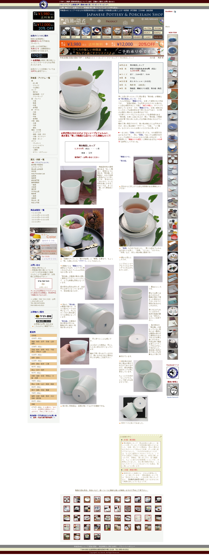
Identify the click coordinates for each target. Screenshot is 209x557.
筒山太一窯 (35, 200)
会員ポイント (77, 8)
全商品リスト (90, 58)
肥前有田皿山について (79, 1)
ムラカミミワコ (37, 167)
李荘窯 (33, 171)
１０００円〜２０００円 (40, 215)
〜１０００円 (36, 213)
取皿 (34, 103)
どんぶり (36, 85)
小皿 (34, 101)
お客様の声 (75, 4)
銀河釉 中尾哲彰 (37, 165)
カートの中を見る (110, 8)
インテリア (37, 132)
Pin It (167, 27)
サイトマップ (65, 4)
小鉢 (34, 112)
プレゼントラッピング (100, 4)
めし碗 (35, 83)
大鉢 (34, 125)
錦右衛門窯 (35, 180)
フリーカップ (112, 58)
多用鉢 (35, 119)
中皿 (34, 105)
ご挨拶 (67, 1)
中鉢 (34, 116)
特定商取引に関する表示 (108, 546)
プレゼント (37, 143)
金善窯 (33, 176)
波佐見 (141, 85)
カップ (100, 58)
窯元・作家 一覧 (37, 159)
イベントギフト (38, 145)
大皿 (34, 123)
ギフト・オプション (40, 152)
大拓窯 (33, 187)
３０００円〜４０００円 (40, 220)
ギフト (33, 141)
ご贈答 (35, 150)
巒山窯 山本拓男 (37, 169)
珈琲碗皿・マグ (38, 94)
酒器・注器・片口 (39, 134)
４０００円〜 (36, 222)
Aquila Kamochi (172, 397)
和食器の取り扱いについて (93, 8)
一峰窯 (33, 185)
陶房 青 (161, 58)
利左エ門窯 (35, 202)
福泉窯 (33, 178)
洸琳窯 (33, 198)
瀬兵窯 (33, 189)
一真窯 (33, 196)
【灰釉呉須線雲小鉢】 (136, 479)
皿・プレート (36, 99)
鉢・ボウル (35, 110)
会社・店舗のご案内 (95, 1)
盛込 (34, 128)
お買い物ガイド (66, 8)
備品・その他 (36, 130)
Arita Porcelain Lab (38, 174)
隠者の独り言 (85, 4)
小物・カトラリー (39, 136)
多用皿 (35, 107)
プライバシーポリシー (127, 546)
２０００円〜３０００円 (40, 217)
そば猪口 (36, 87)
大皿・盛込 (35, 121)
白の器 (152, 58)
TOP (62, 1)
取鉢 (34, 114)
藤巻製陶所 (35, 182)
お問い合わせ (109, 1)
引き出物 (36, 147)
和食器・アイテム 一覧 (40, 78)
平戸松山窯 (35, 191)
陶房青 (33, 193)
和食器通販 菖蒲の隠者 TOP (71, 58)
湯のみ (35, 92)
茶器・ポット (38, 139)
